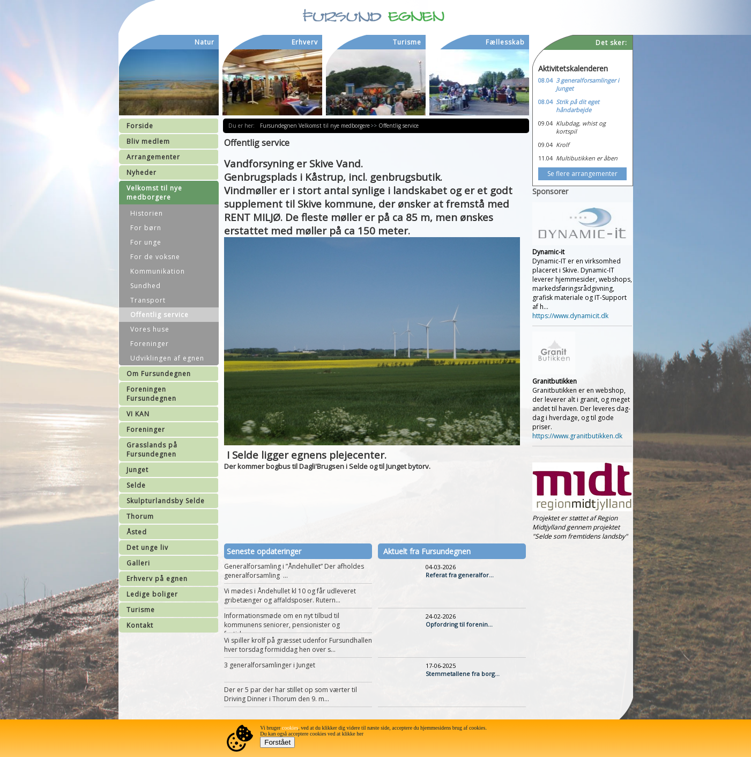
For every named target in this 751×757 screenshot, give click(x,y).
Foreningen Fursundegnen (151, 394)
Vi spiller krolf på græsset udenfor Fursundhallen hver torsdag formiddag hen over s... (298, 645)
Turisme (141, 609)
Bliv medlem (148, 141)
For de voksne (155, 256)
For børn (145, 227)
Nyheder (142, 172)
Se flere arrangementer (582, 173)
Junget (137, 469)
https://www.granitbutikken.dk (577, 435)
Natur (204, 42)
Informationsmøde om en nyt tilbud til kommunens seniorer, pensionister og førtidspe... (282, 624)
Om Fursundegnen (159, 373)
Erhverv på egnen (157, 578)
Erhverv (305, 42)
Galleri (138, 563)
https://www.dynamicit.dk (570, 315)
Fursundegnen (279, 125)
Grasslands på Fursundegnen (152, 449)
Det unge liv (147, 547)
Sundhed (145, 285)
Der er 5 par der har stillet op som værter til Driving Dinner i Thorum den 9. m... (290, 694)
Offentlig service (159, 314)
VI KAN (138, 413)
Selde (136, 485)
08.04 (545, 80)
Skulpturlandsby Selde (166, 500)
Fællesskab (505, 42)
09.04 (545, 123)
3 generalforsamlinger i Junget (269, 665)
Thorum (140, 516)
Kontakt (140, 625)
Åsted (137, 531)
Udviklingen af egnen (167, 358)
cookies (290, 728)
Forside (140, 125)
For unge (145, 242)
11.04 (545, 158)
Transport (148, 300)
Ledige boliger (152, 594)
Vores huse (149, 329)
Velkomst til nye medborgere (154, 192)
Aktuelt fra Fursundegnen (427, 551)
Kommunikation (157, 271)
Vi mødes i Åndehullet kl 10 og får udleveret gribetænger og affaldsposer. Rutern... (290, 595)
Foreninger (149, 343)
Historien (146, 213)
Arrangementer (153, 156)
